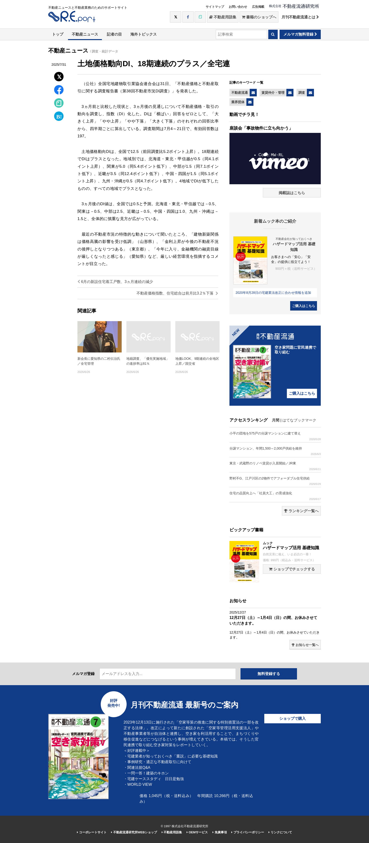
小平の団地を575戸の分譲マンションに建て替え (275, 436)
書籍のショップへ (259, 17)
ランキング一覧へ (301, 511)
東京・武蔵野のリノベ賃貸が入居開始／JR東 (275, 466)
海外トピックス (143, 34)
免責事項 (220, 832)
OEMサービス (197, 832)
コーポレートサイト (92, 832)
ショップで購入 (292, 718)
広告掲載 (258, 6)
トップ (57, 34)
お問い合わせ (238, 6)
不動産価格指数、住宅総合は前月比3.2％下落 (177, 293)
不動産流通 (239, 92)
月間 (275, 420)
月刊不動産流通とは (300, 17)
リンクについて (280, 832)
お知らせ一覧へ (305, 645)
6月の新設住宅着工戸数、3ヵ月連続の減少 (115, 282)
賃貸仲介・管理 (273, 92)
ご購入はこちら (303, 306)
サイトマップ (215, 6)
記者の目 (114, 34)
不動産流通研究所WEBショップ (134, 832)
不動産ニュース (85, 34)
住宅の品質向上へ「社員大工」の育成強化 (275, 495)
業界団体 (238, 102)
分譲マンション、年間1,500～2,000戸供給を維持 (275, 451)
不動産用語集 (222, 17)
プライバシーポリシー (247, 832)
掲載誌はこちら (292, 193)
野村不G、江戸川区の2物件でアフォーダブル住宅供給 (275, 481)
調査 (301, 92)
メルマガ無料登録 (300, 34)
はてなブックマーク (299, 420)
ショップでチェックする (292, 569)
